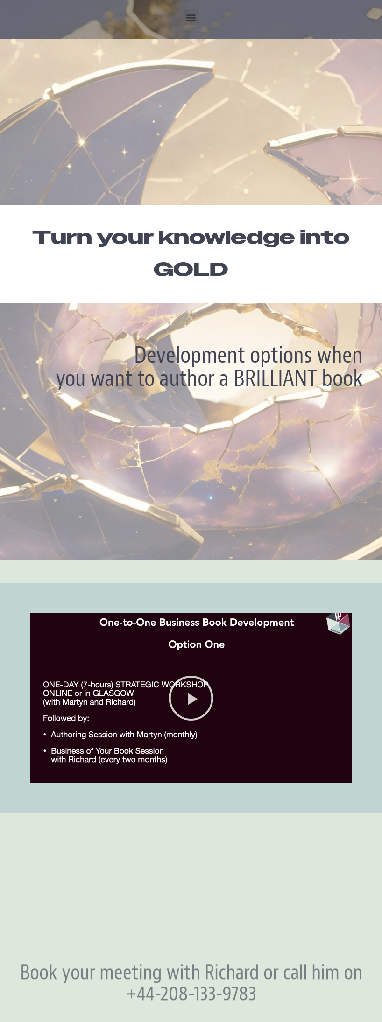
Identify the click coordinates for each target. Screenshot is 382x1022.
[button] (191, 17)
